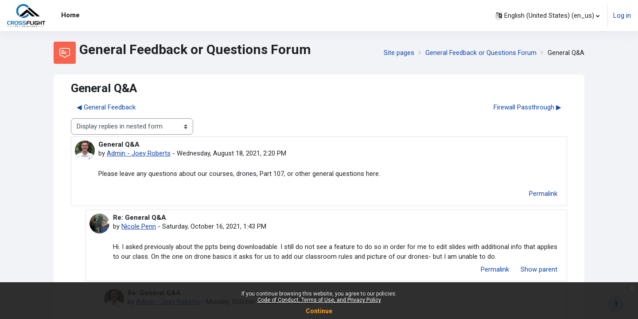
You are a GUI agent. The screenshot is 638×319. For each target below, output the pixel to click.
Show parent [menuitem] (539, 270)
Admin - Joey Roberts (139, 153)
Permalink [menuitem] (543, 194)
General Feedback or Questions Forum (480, 53)
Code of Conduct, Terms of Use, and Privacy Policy (319, 300)
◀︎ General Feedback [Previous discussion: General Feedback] (106, 107)
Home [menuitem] (70, 15)
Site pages (397, 53)
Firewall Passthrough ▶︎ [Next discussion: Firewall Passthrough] (527, 107)
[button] (548, 15)
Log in (622, 15)
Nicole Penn (138, 227)
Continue (319, 311)
